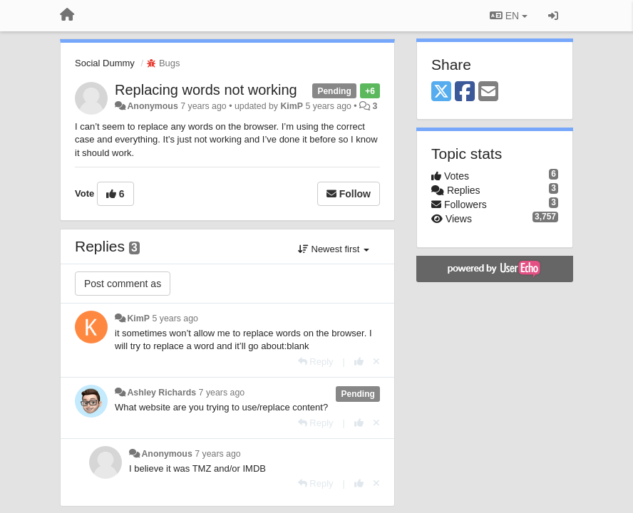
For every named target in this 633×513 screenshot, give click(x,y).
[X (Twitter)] (441, 92)
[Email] (488, 92)
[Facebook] (465, 92)
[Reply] (316, 361)
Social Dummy (105, 63)
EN (509, 15)
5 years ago (175, 318)
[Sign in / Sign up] (553, 16)
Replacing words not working (206, 90)
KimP (291, 106)
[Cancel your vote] (376, 361)
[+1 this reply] (359, 361)
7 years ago (222, 393)
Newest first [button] (333, 249)
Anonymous (152, 106)
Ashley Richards (161, 393)
